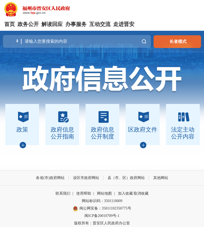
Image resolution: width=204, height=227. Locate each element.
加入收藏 (125, 193)
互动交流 (99, 24)
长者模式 (177, 41)
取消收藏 (141, 193)
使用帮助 (83, 193)
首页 (9, 24)
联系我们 (63, 193)
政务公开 (28, 24)
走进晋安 (123, 24)
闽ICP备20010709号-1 (101, 216)
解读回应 (52, 24)
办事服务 (76, 24)
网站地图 (104, 193)
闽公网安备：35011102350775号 (102, 208)
